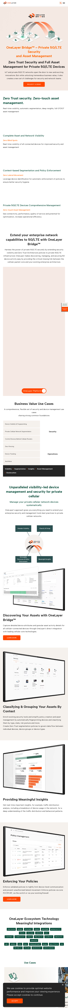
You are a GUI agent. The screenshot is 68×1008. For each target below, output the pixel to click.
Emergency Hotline (64, 309)
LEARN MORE (12, 638)
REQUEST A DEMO (34, 84)
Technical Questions (64, 304)
